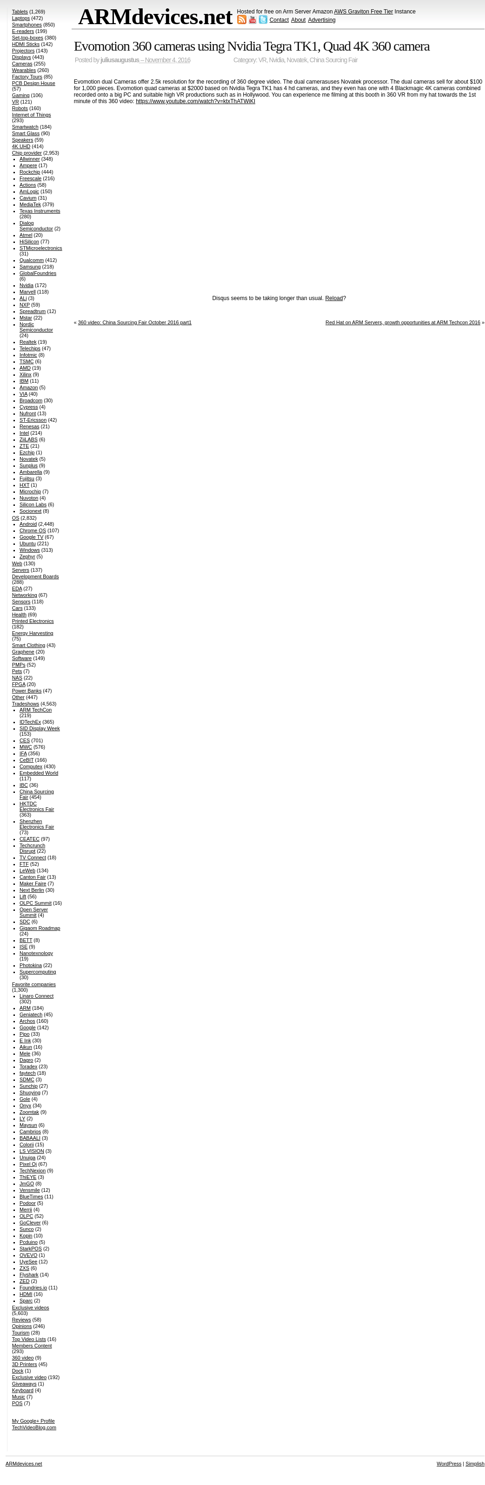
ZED (25, 1281)
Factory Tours (27, 76)
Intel (24, 433)
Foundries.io (33, 1287)
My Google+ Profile (33, 1421)
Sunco (27, 1229)
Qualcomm (32, 260)
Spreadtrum (33, 311)
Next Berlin (32, 890)
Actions (28, 185)
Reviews (21, 1319)
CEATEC (30, 839)
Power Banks (27, 690)
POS (17, 1403)
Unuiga (27, 1157)
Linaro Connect (36, 996)
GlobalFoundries (38, 273)
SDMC (27, 1079)
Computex (31, 766)
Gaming (21, 95)
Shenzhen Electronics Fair (37, 824)
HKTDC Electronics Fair (37, 806)
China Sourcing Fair (334, 60)
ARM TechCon (36, 710)
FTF (24, 864)
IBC (24, 785)
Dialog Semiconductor (36, 225)
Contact (279, 20)
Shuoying (30, 1092)
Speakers (22, 140)
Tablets (20, 11)
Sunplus (29, 465)
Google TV (31, 537)
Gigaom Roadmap (40, 928)
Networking (24, 595)
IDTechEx (30, 722)
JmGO (27, 1183)
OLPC (26, 1216)
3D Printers (24, 1364)
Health (19, 614)
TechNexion (33, 1170)
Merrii (26, 1209)
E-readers (23, 31)
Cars (17, 608)
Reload (334, 298)
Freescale (30, 178)
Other (18, 697)
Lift (23, 896)
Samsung (30, 266)
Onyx (25, 1105)
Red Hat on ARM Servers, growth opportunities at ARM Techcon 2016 (403, 322)
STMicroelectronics (41, 248)
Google (28, 1027)
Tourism (21, 1332)
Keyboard (22, 1390)
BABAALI (30, 1138)
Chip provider (27, 153)
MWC (26, 747)
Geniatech (31, 1014)
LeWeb (27, 870)
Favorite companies (34, 984)
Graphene (23, 651)
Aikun (26, 1047)
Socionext (30, 511)
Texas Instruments (40, 211)
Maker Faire (33, 883)
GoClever (30, 1222)
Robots (20, 108)
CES (25, 740)
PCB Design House (33, 83)
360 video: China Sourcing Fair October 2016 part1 (135, 322)
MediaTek (30, 204)
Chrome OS (33, 530)
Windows (30, 550)
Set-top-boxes (27, 37)
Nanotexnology (36, 953)
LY (22, 1118)
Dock (18, 1371)
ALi (23, 298)
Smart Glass (26, 133)
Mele (25, 1053)
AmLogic (29, 191)
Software (22, 658)
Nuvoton (29, 498)
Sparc (26, 1300)
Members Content (32, 1345)
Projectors (23, 50)
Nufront (28, 413)
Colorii (27, 1144)
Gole (25, 1099)
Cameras (22, 63)
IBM (24, 381)
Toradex (28, 1066)
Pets (17, 671)
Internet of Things (31, 115)
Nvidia (276, 60)
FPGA (19, 684)
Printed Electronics (33, 621)
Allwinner (30, 159)
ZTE (24, 446)
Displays (21, 57)
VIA (23, 394)
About (298, 20)
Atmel (26, 235)
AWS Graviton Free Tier (363, 11)
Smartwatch (25, 127)
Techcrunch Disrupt (32, 848)
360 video (23, 1358)
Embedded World (39, 773)
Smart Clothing (28, 645)
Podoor (28, 1203)
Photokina (31, 965)
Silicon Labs (33, 504)
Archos (27, 1021)
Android (28, 524)
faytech (28, 1073)
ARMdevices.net (155, 16)
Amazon (29, 387)
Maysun (28, 1125)
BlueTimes (31, 1196)
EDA (17, 588)
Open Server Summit (34, 912)
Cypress (29, 407)
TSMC (27, 361)
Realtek (28, 342)
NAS (17, 677)
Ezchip (27, 452)
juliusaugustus (119, 60)
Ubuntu (28, 543)
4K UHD (21, 146)
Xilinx (26, 374)
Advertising (321, 20)
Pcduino (29, 1242)
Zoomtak (29, 1112)
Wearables (24, 70)
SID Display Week (40, 728)
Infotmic (28, 355)
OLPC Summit (36, 903)
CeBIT (26, 760)
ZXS (24, 1268)
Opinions (22, 1326)
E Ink (25, 1040)
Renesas (30, 426)
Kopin (26, 1235)
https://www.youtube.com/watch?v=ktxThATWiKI (195, 101)
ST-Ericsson (33, 420)
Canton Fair (33, 877)
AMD (25, 368)
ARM (25, 1008)
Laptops (21, 18)
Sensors (21, 601)
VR (262, 60)
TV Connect (33, 857)
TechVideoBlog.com (34, 1427)
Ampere (28, 165)
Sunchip (29, 1086)
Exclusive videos (30, 1307)
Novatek (297, 60)
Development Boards (35, 576)
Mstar (26, 318)
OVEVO (28, 1255)
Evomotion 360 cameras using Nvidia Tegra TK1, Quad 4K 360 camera (252, 45)
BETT (26, 940)
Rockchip (30, 172)
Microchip (30, 491)
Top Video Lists (29, 1339)
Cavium (28, 198)
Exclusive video (29, 1377)
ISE (23, 946)
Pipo (25, 1034)
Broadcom (31, 400)
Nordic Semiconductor (36, 327)
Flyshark (29, 1274)
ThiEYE (28, 1177)
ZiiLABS (29, 439)
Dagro (26, 1060)
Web (17, 563)
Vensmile (30, 1190)
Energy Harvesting (32, 633)
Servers (20, 570)
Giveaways (24, 1384)
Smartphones (27, 24)
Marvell (28, 291)
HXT (24, 485)
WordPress (449, 1463)
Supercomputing (38, 972)
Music (18, 1397)
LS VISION (32, 1151)
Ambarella (31, 472)
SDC (25, 921)
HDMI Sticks (26, 44)
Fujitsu (27, 478)
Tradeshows (25, 704)
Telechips (30, 348)
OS (16, 518)
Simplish (475, 1463)
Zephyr (27, 556)
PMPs (19, 664)
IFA (23, 753)
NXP (25, 304)
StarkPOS (31, 1248)
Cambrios (30, 1131)
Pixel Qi (28, 1164)
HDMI (26, 1294)
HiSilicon (29, 241)
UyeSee (28, 1261)
